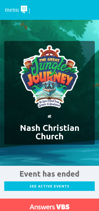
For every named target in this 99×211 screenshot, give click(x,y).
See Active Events (50, 186)
